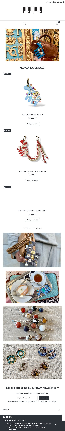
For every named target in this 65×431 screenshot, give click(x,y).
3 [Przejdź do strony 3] (29, 229)
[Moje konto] (40, 24)
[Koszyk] (57, 24)
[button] (8, 24)
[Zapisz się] (44, 398)
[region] (32, 45)
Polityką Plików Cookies (15, 425)
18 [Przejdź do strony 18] (39, 229)
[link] (32, 324)
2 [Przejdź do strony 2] (27, 229)
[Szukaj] (24, 24)
